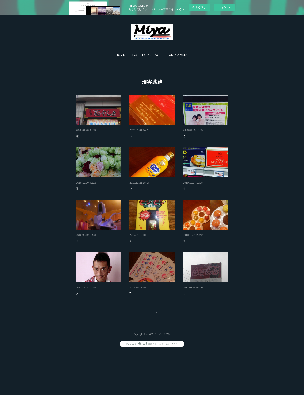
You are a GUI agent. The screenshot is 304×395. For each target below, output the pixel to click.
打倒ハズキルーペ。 (196, 263)
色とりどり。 (85, 199)
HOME (120, 55)
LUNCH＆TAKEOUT (146, 55)
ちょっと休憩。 (139, 199)
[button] (120, 55)
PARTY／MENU (178, 55)
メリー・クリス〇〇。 (91, 326)
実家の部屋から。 (141, 263)
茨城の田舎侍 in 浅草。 (91, 136)
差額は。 (189, 199)
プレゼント (136, 136)
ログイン (224, 7)
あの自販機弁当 (193, 326)
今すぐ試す (199, 7)
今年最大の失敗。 (195, 136)
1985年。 (135, 326)
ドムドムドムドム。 (89, 263)
